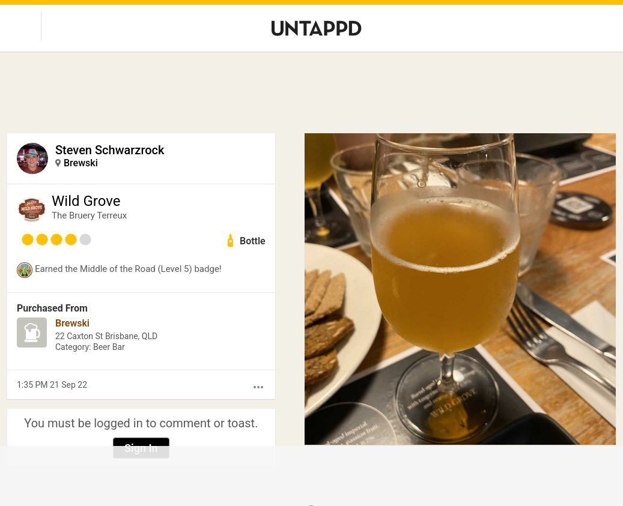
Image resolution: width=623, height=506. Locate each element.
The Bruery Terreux (89, 215)
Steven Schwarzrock (109, 150)
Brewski (81, 163)
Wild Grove (86, 201)
